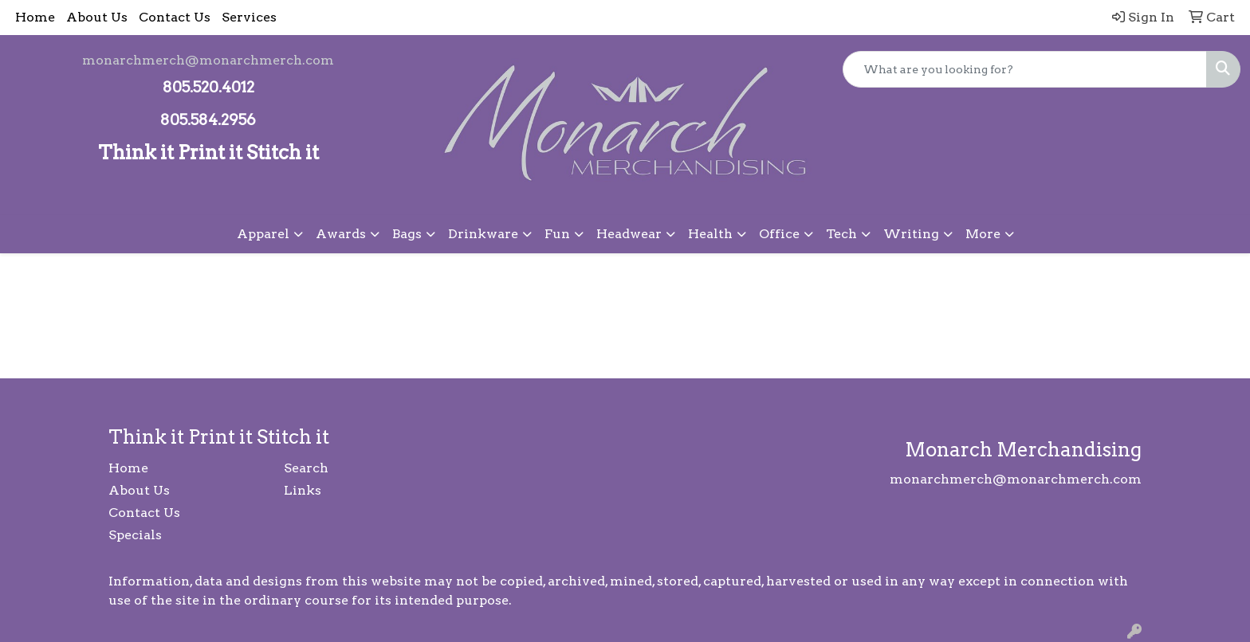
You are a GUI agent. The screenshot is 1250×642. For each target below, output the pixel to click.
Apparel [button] (263, 233)
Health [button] (710, 233)
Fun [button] (557, 233)
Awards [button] (341, 233)
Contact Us (174, 17)
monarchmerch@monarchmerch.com (208, 60)
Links (302, 490)
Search (306, 468)
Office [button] (779, 233)
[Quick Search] (1025, 69)
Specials (135, 534)
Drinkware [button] (483, 233)
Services (249, 17)
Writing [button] (911, 233)
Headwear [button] (629, 233)
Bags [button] (407, 233)
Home (35, 17)
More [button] (982, 233)
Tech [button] (841, 233)
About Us (97, 17)
